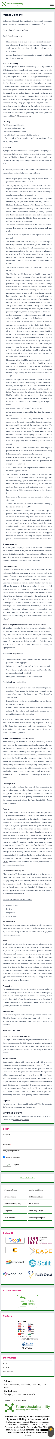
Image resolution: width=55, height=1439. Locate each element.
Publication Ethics (36, 1197)
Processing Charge (36, 1211)
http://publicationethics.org (21, 116)
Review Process (10, 1197)
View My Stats (27, 1348)
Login (7, 1164)
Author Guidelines (36, 1190)
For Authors (7, 1368)
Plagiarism (8, 1211)
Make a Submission (27, 1178)
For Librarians (8, 1372)
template (12, 507)
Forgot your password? (11, 1151)
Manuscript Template (37, 1218)
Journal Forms (9, 1218)
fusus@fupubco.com (15, 36)
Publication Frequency (12, 1204)
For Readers (7, 1364)
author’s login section (21, 1120)
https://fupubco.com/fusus (18, 30)
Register (16, 1164)
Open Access (34, 1204)
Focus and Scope (10, 1190)
